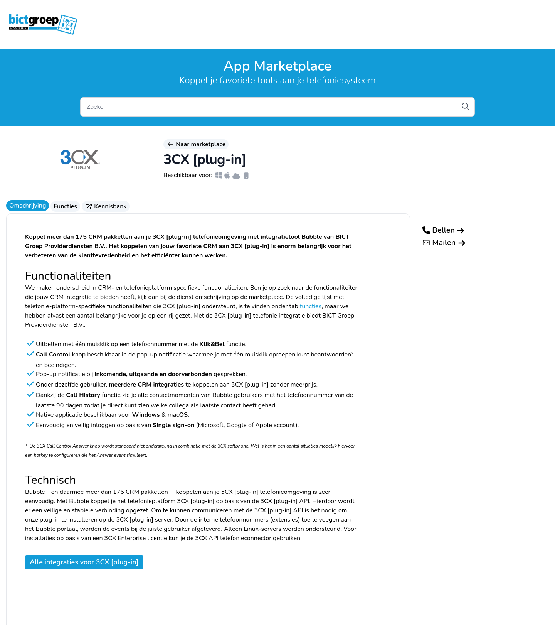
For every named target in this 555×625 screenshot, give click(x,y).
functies (310, 306)
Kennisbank (106, 206)
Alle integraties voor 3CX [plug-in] (84, 562)
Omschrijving (27, 205)
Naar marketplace (195, 144)
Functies (65, 206)
